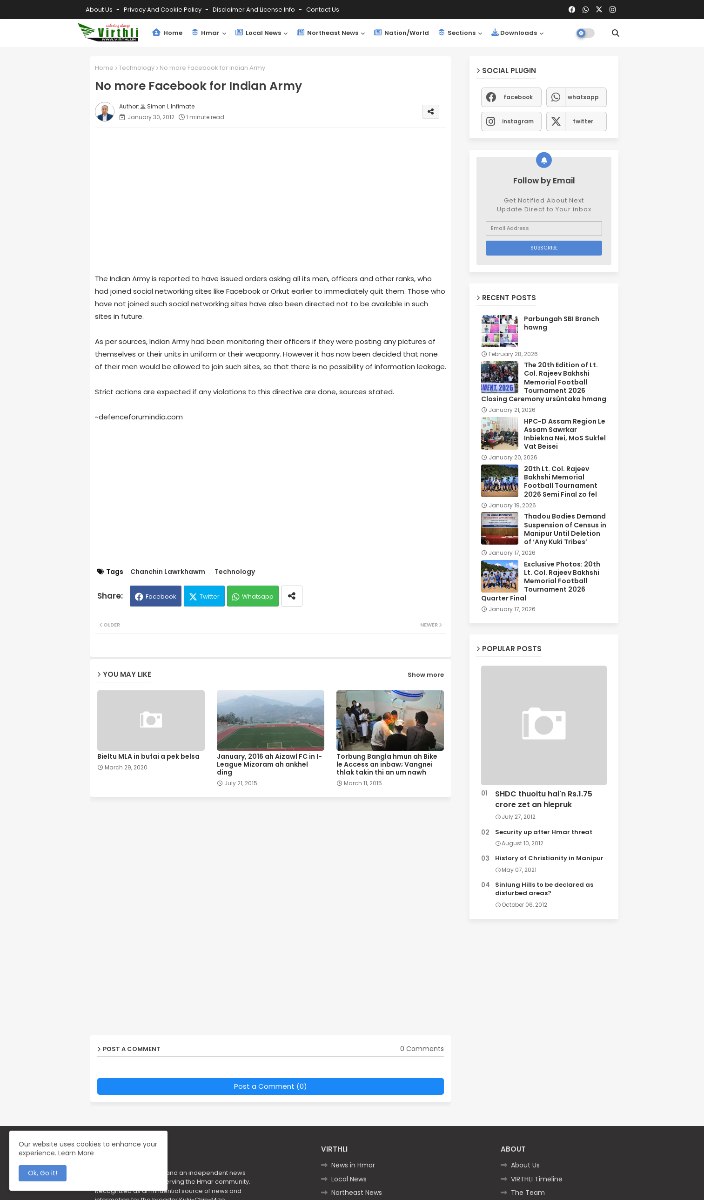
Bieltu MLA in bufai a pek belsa (148, 757)
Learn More (76, 1153)
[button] (615, 33)
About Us (100, 9)
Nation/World (401, 32)
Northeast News (327, 32)
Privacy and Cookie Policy (163, 9)
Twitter (210, 596)
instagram (518, 121)
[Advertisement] (280, 200)
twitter (583, 121)
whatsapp (583, 97)
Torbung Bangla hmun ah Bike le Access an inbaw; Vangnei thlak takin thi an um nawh (386, 764)
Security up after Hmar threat (543, 832)
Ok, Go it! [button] (42, 1173)
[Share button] (291, 596)
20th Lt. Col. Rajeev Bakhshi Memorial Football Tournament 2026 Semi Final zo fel (560, 482)
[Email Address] (544, 228)
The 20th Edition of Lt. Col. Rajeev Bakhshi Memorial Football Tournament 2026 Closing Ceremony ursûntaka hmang (543, 382)
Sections (457, 32)
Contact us (322, 9)
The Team (528, 1192)
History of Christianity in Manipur (549, 858)
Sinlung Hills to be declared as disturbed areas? (544, 889)
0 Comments (422, 1049)
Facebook (161, 596)
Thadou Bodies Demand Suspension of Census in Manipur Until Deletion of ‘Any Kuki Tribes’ (565, 529)
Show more (426, 674)
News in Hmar (353, 1165)
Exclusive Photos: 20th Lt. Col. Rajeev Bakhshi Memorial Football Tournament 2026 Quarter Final (540, 581)
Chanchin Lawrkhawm (167, 571)
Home (167, 32)
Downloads (514, 32)
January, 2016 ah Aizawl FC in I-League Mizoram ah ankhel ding (269, 764)
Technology (136, 67)
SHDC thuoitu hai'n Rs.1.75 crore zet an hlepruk (543, 799)
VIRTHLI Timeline (537, 1179)
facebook (518, 97)
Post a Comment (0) (270, 1086)
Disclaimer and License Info (254, 9)
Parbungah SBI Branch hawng (561, 323)
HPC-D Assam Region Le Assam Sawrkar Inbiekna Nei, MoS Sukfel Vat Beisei (565, 434)
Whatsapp (258, 596)
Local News (258, 32)
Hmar (206, 32)
